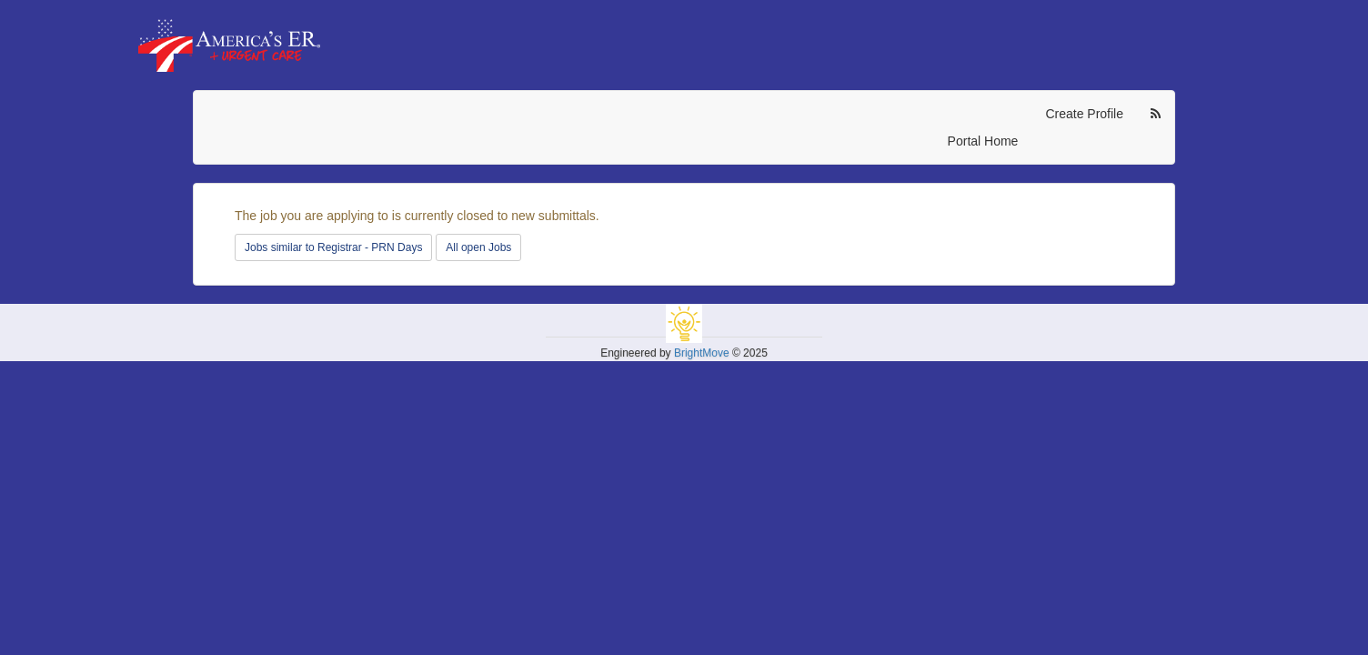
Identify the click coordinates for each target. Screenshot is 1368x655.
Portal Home (983, 141)
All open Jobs (478, 247)
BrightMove (701, 353)
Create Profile (1084, 113)
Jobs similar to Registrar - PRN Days (333, 247)
